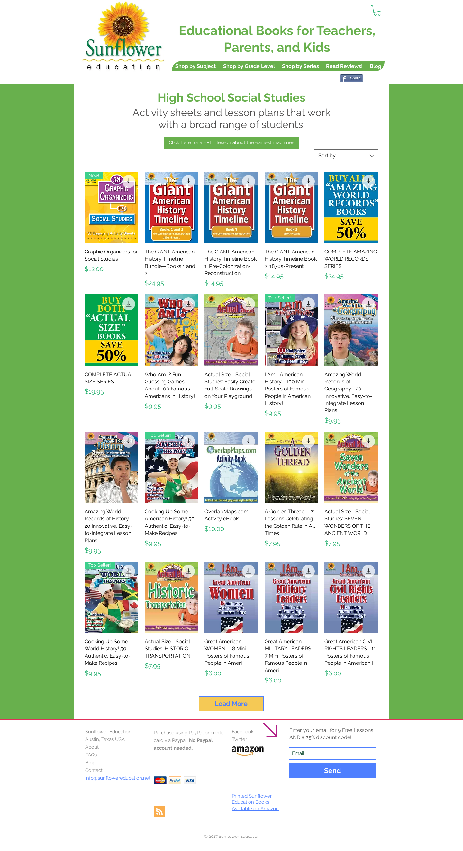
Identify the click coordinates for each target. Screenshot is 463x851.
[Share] (351, 78)
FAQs (91, 755)
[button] (377, 10)
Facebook (243, 732)
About (92, 747)
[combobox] (346, 155)
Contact (94, 770)
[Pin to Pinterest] (378, 90)
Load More (231, 704)
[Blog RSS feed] (159, 812)
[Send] (332, 770)
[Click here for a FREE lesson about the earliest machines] (231, 142)
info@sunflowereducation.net (117, 778)
